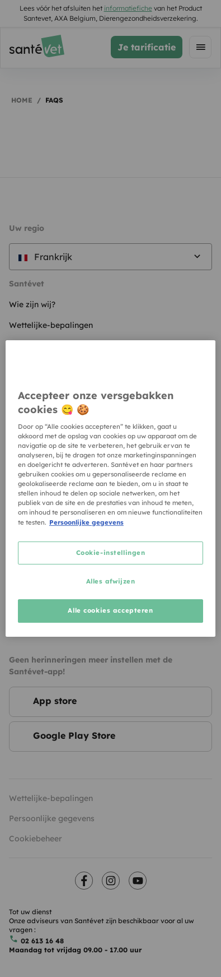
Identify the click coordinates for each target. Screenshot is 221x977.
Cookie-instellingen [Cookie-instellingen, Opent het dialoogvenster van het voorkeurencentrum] (110, 553)
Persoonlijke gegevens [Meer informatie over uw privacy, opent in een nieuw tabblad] (86, 522)
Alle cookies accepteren (110, 610)
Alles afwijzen (110, 582)
